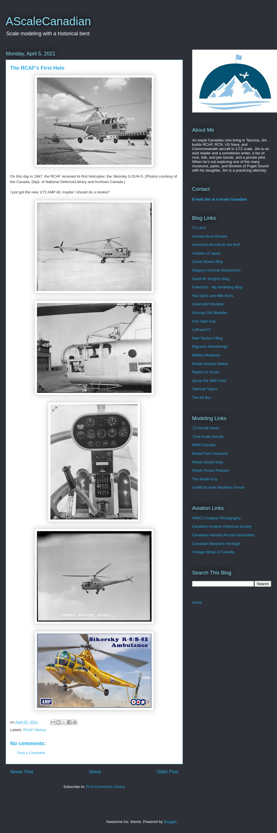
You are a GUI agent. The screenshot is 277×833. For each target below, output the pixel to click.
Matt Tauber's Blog (207, 338)
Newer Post (22, 771)
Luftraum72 (201, 329)
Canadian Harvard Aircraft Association (223, 535)
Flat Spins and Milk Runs (212, 296)
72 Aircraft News (205, 428)
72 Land (199, 228)
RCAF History (34, 730)
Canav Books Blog (207, 261)
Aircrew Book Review (209, 236)
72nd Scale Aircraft (207, 436)
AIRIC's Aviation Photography (216, 518)
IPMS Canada (203, 445)
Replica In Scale (205, 372)
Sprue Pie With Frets (209, 380)
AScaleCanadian (48, 21)
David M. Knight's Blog (210, 279)
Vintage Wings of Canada (213, 552)
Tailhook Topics (204, 389)
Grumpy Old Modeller (210, 312)
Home (95, 771)
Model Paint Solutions (210, 453)
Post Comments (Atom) (105, 787)
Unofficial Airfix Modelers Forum (218, 487)
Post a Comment (31, 753)
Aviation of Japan (206, 253)
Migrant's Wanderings (210, 346)
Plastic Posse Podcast (210, 470)
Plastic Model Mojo (207, 462)
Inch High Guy (204, 321)
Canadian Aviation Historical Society (222, 526)
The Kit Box (201, 397)
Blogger (170, 822)
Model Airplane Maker (210, 364)
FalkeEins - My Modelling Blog (217, 287)
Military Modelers (206, 355)
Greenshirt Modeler (208, 304)
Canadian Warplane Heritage (216, 543)
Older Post (167, 771)
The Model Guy (205, 479)
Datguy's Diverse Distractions (216, 270)
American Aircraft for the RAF (216, 244)
